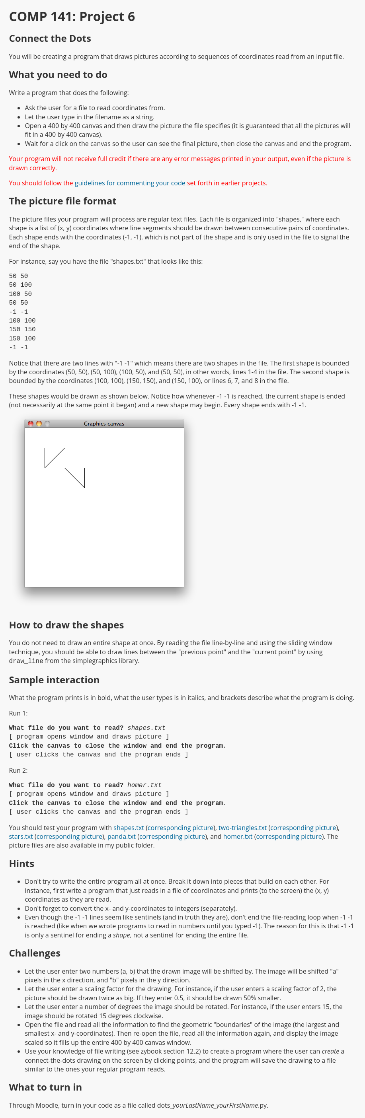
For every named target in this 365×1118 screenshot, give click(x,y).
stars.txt (21, 835)
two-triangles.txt (243, 826)
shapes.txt (128, 826)
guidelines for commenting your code (130, 183)
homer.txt (238, 835)
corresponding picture (180, 826)
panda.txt (121, 835)
